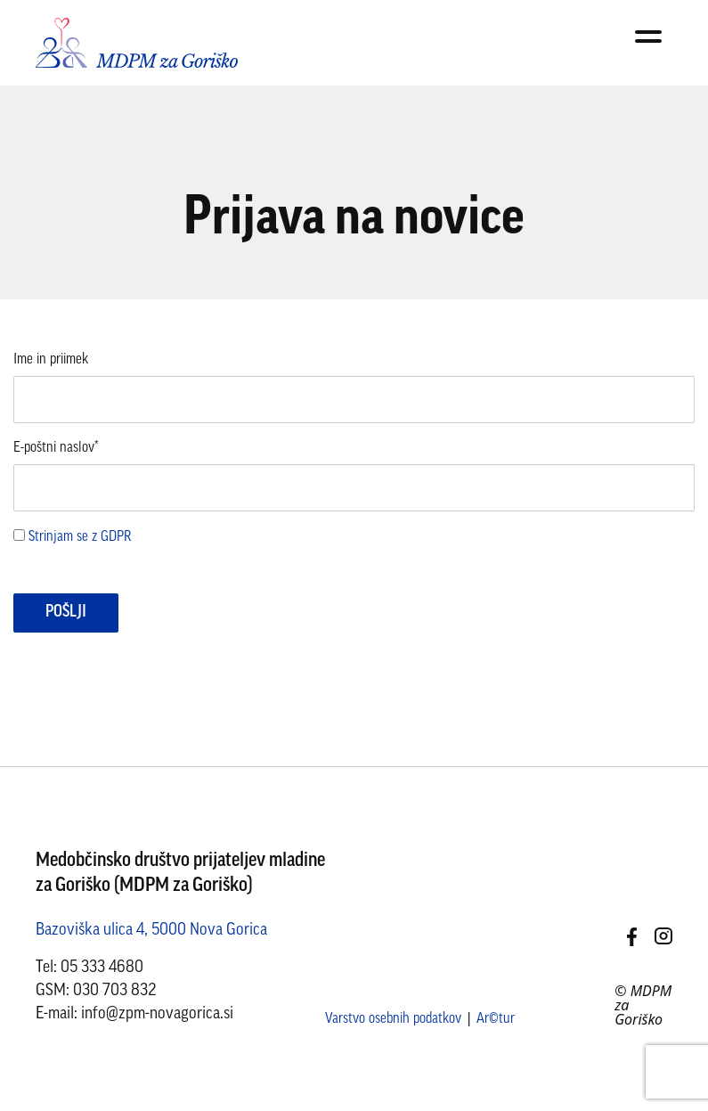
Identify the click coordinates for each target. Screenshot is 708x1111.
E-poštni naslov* (56, 448)
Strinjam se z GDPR (79, 537)
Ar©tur (495, 1019)
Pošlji (65, 612)
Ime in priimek (50, 360)
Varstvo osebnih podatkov (393, 1019)
